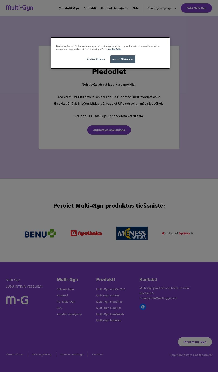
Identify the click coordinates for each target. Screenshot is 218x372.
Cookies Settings (96, 59)
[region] (110, 53)
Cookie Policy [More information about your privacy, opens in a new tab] (115, 49)
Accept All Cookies (122, 59)
